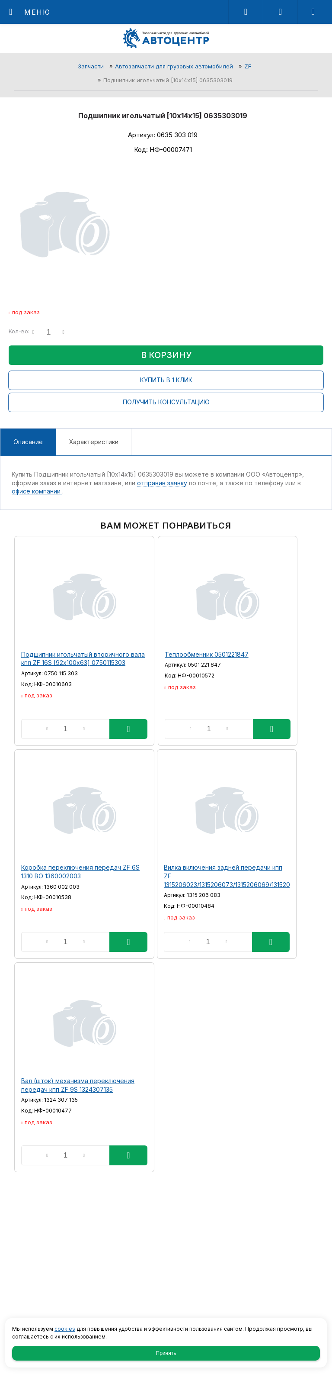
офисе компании (37, 491)
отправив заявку (162, 483)
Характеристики (93, 441)
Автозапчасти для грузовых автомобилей (174, 66)
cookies (64, 1329)
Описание (28, 441)
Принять (166, 1353)
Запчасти (91, 66)
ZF (247, 66)
